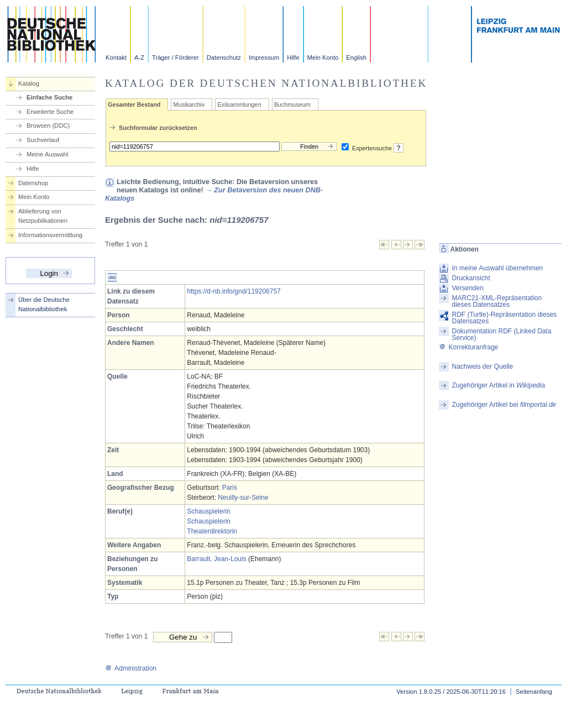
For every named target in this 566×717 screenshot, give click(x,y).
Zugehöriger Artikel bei (504, 405)
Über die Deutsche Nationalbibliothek (44, 304)
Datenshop (33, 183)
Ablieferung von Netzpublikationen (42, 216)
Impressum (264, 57)
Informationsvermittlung (50, 235)
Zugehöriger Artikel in (498, 385)
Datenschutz (224, 57)
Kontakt (116, 57)
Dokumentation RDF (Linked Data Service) (501, 334)
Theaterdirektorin (212, 531)
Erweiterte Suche (50, 111)
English (356, 57)
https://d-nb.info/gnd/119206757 (233, 291)
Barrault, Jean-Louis (216, 559)
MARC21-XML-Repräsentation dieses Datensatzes (497, 301)
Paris (229, 487)
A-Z (139, 57)
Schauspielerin (208, 511)
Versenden (467, 288)
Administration (130, 668)
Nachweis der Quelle (482, 366)
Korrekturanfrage (468, 347)
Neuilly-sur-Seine (243, 497)
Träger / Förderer (175, 57)
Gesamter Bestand (134, 104)
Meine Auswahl (47, 154)
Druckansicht (471, 278)
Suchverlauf (43, 140)
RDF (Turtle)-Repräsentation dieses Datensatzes (504, 318)
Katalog (28, 83)
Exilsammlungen (239, 104)
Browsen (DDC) (48, 125)
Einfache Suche (49, 97)
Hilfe (293, 57)
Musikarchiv (189, 104)
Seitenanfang (534, 691)
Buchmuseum (292, 104)
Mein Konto (323, 57)
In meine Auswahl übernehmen (497, 268)
